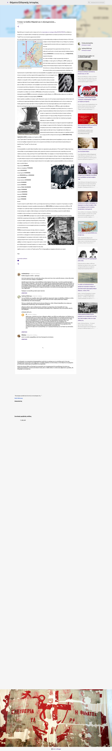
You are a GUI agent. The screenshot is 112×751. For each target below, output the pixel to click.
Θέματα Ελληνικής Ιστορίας (24, 2)
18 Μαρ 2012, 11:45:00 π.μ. (32, 335)
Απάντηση (24, 293)
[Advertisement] (48, 385)
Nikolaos (24, 335)
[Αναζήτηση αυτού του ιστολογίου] (97, 2)
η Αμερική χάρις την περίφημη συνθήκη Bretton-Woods (53, 32)
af (26, 314)
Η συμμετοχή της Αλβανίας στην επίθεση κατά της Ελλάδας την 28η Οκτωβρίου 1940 (87, 177)
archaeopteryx (26, 273)
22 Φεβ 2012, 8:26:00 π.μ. (35, 273)
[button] (18, 27)
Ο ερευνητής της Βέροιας (22, 258)
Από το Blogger (56, 749)
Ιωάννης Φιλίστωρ (27, 296)
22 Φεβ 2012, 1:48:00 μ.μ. (37, 296)
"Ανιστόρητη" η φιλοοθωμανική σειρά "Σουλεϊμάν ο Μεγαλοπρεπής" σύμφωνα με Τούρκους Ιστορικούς (87, 99)
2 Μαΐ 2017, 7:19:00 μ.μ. (32, 314)
